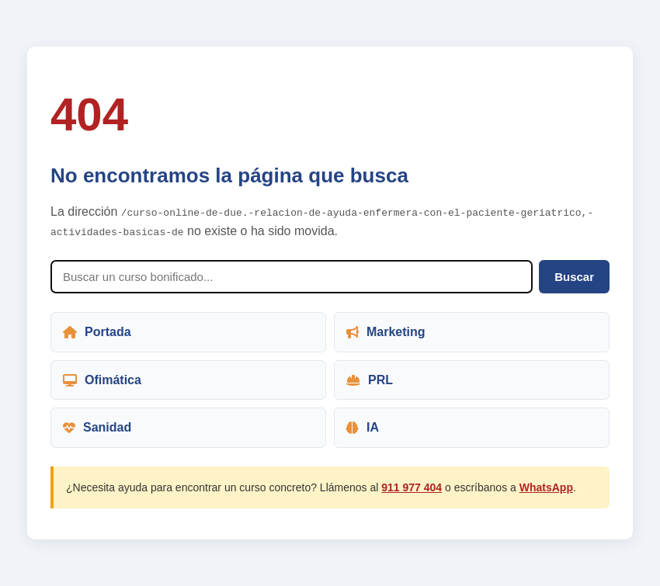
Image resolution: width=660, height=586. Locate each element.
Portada (97, 331)
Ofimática (102, 379)
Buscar (574, 276)
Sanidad (97, 427)
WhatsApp (546, 487)
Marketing (386, 331)
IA (362, 427)
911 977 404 (411, 487)
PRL (369, 379)
